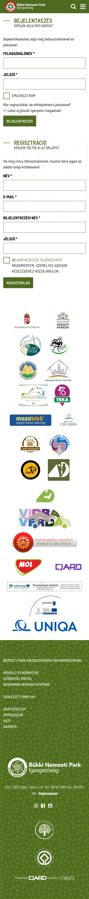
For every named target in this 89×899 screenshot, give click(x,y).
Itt (5, 110)
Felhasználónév (19, 53)
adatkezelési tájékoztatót (39, 259)
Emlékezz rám (23, 95)
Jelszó (10, 74)
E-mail (9, 196)
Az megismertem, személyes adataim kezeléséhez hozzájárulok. (39, 265)
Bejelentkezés (19, 121)
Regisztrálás (18, 282)
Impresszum (48, 793)
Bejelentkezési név (21, 217)
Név (7, 175)
